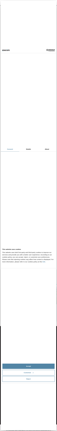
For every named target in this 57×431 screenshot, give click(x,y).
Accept (28, 366)
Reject (28, 379)
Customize (28, 372)
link (44, 262)
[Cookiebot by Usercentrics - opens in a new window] (46, 50)
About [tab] (47, 149)
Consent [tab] (10, 149)
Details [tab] (28, 149)
